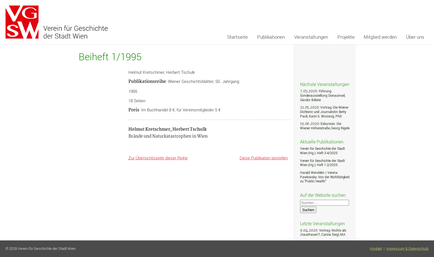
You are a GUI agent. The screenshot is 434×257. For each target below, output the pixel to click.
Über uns (415, 37)
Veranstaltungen (311, 37)
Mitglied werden (380, 37)
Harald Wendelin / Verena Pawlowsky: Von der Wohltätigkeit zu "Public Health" (325, 176)
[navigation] (325, 37)
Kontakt (376, 248)
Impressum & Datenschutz (407, 248)
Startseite (237, 37)
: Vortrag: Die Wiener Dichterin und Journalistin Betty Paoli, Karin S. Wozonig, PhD (324, 111)
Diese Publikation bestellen (264, 158)
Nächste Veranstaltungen (324, 84)
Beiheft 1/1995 (110, 56)
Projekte (346, 37)
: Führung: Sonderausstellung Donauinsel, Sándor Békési (322, 95)
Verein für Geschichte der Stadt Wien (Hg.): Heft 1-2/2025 (322, 162)
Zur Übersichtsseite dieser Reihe (158, 158)
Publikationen (271, 37)
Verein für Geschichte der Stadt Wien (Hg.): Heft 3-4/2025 (322, 150)
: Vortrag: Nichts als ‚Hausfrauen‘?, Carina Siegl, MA (323, 232)
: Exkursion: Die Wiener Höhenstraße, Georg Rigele (325, 125)
